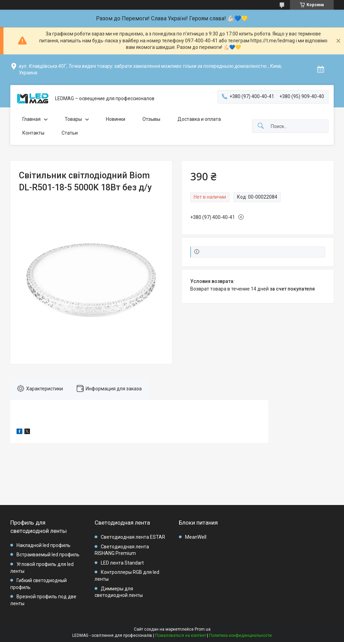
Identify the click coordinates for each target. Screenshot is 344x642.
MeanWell (195, 537)
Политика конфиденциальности (240, 635)
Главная (31, 119)
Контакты (33, 133)
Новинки (115, 119)
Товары (73, 119)
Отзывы (151, 119)
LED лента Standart (122, 563)
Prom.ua (203, 629)
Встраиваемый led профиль (48, 554)
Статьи (70, 133)
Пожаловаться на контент (180, 635)
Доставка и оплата (199, 119)
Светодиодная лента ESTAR (133, 537)
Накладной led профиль (44, 545)
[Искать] (261, 126)
